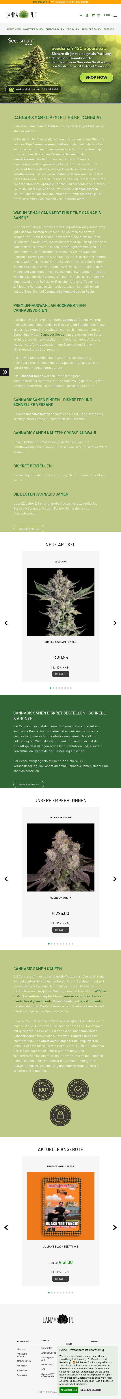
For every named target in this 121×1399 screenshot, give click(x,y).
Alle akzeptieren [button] (69, 1390)
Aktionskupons (48, 1353)
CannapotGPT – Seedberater (48, 1375)
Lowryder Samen (33, 29)
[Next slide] (115, 623)
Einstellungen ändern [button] (91, 1390)
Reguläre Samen (91, 29)
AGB (43, 1369)
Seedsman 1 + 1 (42, 1)
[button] (50, 688)
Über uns (21, 1349)
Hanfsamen (14, 29)
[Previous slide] (6, 623)
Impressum (22, 1370)
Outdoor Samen (55, 29)
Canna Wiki (22, 1375)
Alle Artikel (22, 1365)
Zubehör (109, 29)
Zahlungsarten (24, 1361)
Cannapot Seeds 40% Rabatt (71, 1)
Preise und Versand (22, 1355)
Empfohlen (46, 1348)
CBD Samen (73, 29)
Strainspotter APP (47, 1358)
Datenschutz (47, 1364)
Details (60, 674)
